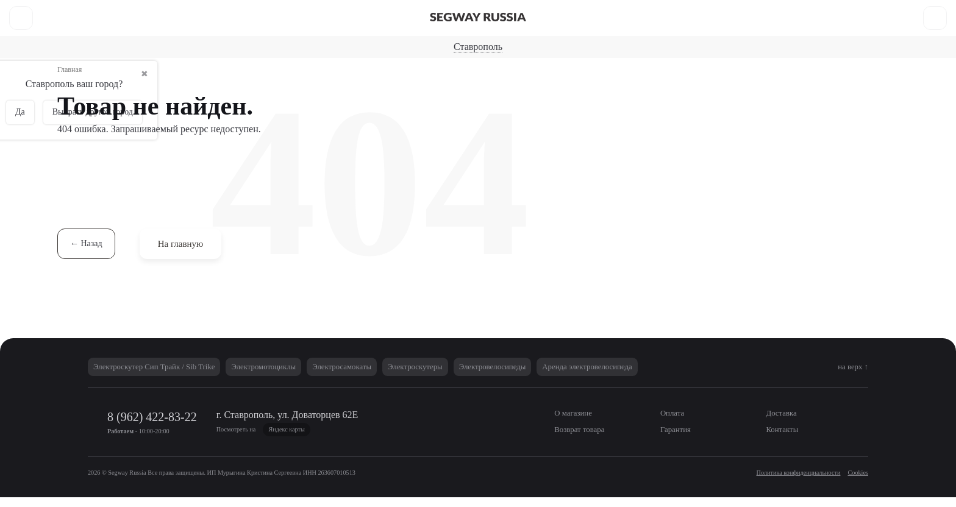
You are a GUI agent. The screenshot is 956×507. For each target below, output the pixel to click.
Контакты (436, 9)
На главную (187, 252)
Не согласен (821, 464)
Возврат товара (253, 9)
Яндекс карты (384, 438)
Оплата (135, 9)
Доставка (184, 9)
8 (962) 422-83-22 (849, 9)
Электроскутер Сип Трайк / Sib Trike (165, 375)
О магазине (82, 9)
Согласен (750, 464)
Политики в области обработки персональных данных (426, 457)
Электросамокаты (367, 38)
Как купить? (326, 9)
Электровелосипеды (598, 38)
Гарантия (383, 9)
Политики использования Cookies (601, 457)
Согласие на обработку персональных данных (189, 470)
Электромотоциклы (291, 375)
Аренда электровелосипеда (670, 375)
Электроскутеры (479, 38)
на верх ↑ (848, 375)
